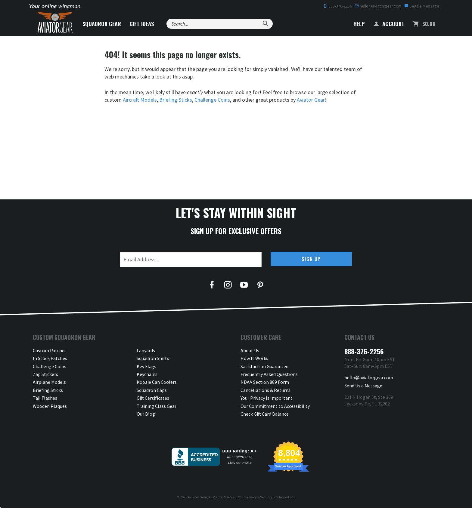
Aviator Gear (311, 99)
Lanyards (146, 350)
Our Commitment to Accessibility (275, 406)
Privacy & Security (259, 497)
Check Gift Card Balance (265, 414)
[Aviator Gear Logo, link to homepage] (55, 22)
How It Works (254, 358)
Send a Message (421, 6)
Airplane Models (49, 382)
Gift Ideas (141, 24)
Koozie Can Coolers (157, 382)
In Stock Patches (50, 358)
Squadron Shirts (153, 358)
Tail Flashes (45, 398)
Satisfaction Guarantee (264, 366)
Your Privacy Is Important (267, 398)
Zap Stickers (45, 374)
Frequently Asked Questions (269, 374)
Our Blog (146, 414)
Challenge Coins (212, 99)
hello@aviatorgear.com (378, 6)
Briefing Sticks (175, 99)
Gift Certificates (153, 398)
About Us (250, 350)
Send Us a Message (363, 386)
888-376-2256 (337, 6)
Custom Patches (50, 350)
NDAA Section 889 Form (265, 382)
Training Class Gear (156, 406)
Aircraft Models (140, 99)
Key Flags (146, 366)
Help (354, 24)
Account (389, 24)
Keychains (147, 374)
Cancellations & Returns (265, 390)
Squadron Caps (152, 390)
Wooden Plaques (50, 406)
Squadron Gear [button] (101, 24)
